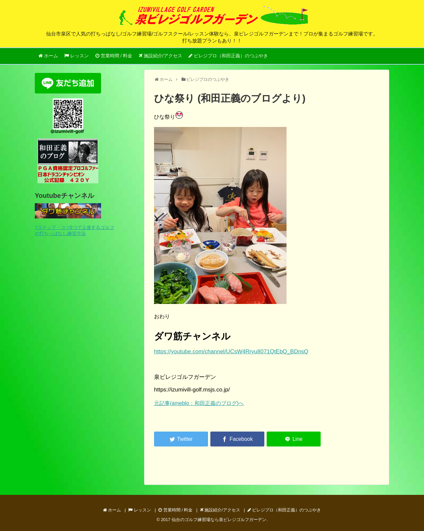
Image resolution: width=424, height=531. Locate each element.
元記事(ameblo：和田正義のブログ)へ (199, 403)
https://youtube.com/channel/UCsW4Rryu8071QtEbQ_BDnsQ (231, 351)
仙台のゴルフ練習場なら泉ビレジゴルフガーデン (219, 519)
